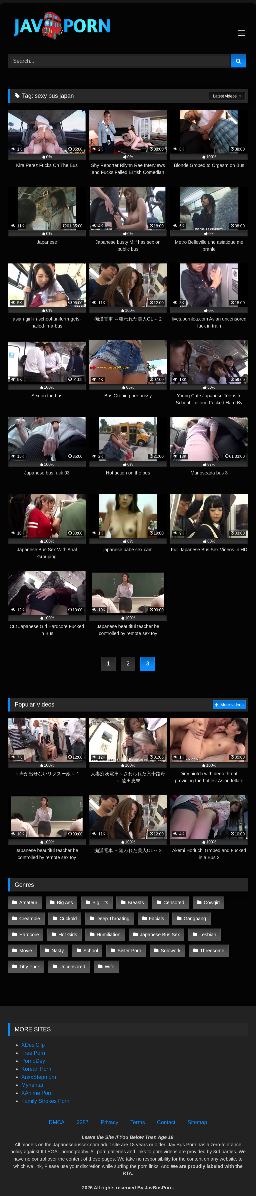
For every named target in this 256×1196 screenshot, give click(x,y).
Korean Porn (36, 1059)
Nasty (229, 930)
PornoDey (33, 1051)
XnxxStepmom (38, 1067)
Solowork (104, 944)
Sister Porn (64, 944)
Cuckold (66, 916)
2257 (83, 1113)
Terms (137, 1113)
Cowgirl (206, 902)
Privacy (109, 1113)
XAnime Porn (37, 1083)
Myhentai (32, 1075)
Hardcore (229, 916)
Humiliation (68, 930)
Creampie (29, 916)
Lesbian (165, 930)
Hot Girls (28, 930)
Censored (169, 902)
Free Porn (33, 1043)
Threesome (144, 944)
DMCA (57, 1113)
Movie (198, 930)
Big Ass (63, 902)
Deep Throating (110, 916)
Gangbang (190, 916)
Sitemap (197, 1113)
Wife (24, 958)
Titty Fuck (185, 944)
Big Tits (98, 902)
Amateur (28, 902)
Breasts (132, 902)
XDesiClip (33, 1035)
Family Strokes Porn (45, 1091)
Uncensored (227, 944)
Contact (166, 1113)
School (26, 944)
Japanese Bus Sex (118, 930)
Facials (153, 916)
